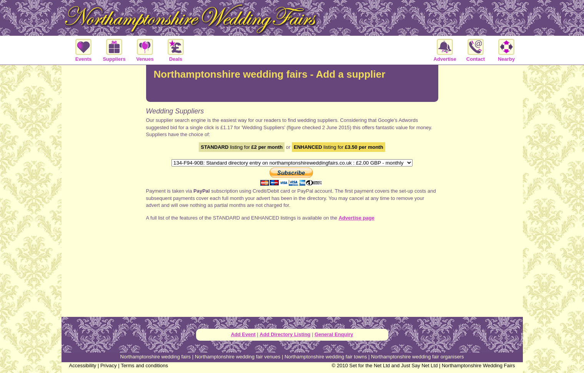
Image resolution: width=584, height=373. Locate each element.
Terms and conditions (144, 365)
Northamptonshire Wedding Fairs (478, 365)
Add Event (243, 334)
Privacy (108, 365)
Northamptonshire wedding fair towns (326, 357)
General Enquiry (333, 334)
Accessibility (83, 365)
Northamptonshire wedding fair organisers (417, 357)
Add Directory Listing (285, 334)
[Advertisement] (104, 190)
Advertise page (356, 218)
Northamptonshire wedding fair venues (238, 357)
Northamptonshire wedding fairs (155, 357)
